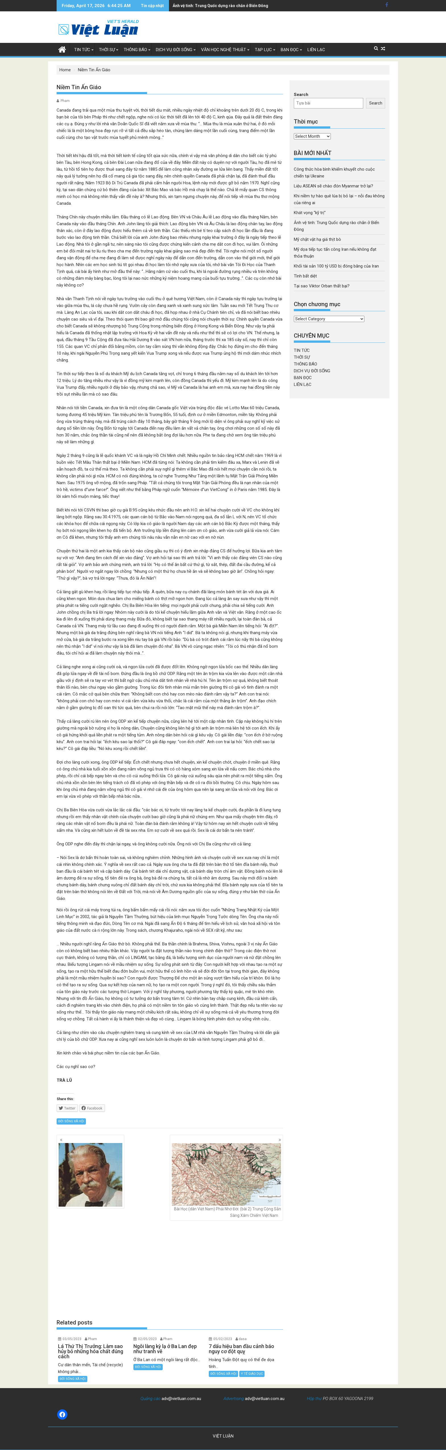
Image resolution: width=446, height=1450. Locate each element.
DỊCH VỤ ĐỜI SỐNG (174, 49)
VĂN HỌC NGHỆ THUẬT (223, 49)
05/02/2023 (222, 1339)
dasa (243, 1339)
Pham (65, 101)
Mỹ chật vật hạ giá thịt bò (196, 5)
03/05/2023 (72, 1339)
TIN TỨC (82, 49)
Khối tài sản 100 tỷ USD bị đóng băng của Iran (336, 266)
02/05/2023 (147, 1339)
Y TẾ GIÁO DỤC (252, 1374)
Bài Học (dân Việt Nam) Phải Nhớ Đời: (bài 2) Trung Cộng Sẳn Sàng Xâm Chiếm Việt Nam (226, 1180)
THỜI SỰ (107, 49)
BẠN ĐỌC (290, 49)
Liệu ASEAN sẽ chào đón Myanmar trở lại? (333, 186)
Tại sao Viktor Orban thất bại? (322, 286)
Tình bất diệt (305, 276)
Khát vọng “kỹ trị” (310, 212)
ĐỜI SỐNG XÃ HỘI (71, 1121)
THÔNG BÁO (135, 49)
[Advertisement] (170, 1269)
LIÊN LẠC (316, 49)
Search (301, 94)
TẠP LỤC (263, 49)
